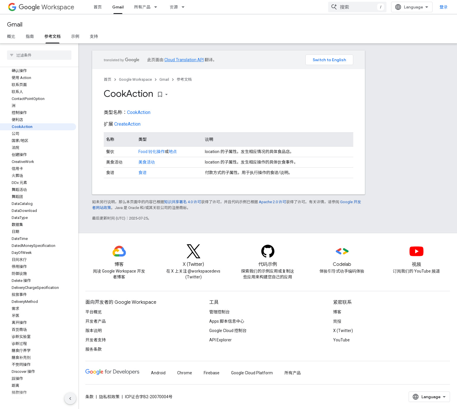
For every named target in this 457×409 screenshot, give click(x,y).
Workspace (46, 7)
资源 (174, 7)
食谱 (142, 172)
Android (158, 373)
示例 (75, 36)
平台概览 (93, 312)
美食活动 (146, 162)
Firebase (211, 373)
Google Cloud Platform (252, 373)
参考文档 (184, 79)
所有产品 (142, 7)
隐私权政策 (109, 396)
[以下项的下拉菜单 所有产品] (157, 7)
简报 (337, 321)
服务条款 (93, 349)
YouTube (341, 340)
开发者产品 (95, 321)
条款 (89, 396)
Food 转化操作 (151, 151)
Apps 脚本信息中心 (226, 321)
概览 (11, 36)
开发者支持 (95, 340)
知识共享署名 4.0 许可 (182, 202)
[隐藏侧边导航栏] (70, 398)
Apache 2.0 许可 (272, 202)
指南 (30, 36)
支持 (94, 36)
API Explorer (220, 340)
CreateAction (127, 124)
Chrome (184, 373)
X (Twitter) (343, 330)
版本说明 (93, 330)
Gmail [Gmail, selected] (118, 7)
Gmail (14, 24)
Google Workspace (135, 79)
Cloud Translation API (184, 59)
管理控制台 (219, 312)
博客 (337, 312)
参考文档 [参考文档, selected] (52, 36)
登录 (444, 7)
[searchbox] (39, 55)
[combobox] (357, 7)
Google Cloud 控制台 (228, 330)
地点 (173, 151)
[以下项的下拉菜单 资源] (185, 7)
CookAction (138, 112)
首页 (98, 7)
